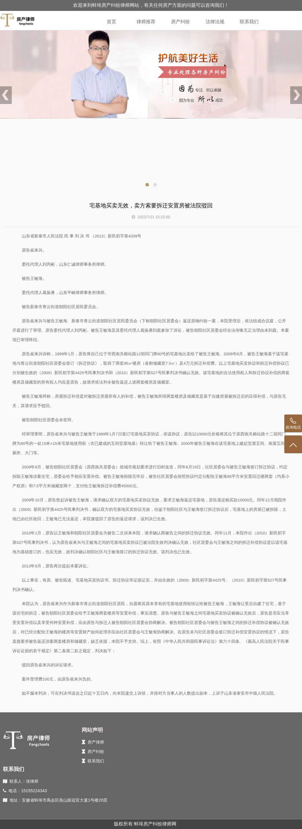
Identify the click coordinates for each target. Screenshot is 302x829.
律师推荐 (146, 21)
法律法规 (215, 21)
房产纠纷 (180, 21)
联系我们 (249, 21)
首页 (111, 21)
